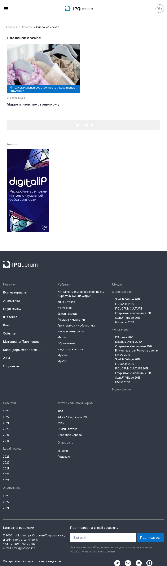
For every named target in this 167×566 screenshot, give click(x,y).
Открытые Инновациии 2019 (133, 346)
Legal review (12, 309)
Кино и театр (66, 301)
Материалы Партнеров (21, 341)
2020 (6, 429)
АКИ (6, 358)
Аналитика (11, 300)
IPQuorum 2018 (124, 322)
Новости (26, 27)
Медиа (62, 337)
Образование (67, 343)
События (9, 333)
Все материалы (15, 292)
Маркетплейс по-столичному (33, 104)
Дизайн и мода (67, 313)
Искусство (65, 307)
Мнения (63, 450)
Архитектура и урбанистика (76, 325)
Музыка (63, 355)
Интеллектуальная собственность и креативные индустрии (81, 294)
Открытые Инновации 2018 (133, 313)
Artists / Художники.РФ (72, 417)
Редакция (64, 456)
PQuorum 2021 (124, 337)
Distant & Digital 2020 (128, 341)
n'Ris (61, 423)
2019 (6, 434)
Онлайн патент (67, 429)
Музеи (62, 361)
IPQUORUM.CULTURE (128, 308)
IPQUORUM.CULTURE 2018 (132, 368)
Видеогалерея (122, 291)
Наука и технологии (71, 331)
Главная (11, 27)
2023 (6, 411)
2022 (6, 417)
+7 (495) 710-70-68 (22, 543)
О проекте (11, 366)
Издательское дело (71, 349)
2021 (6, 423)
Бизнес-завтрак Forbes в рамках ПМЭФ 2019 (136, 352)
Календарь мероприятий (22, 350)
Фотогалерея (121, 329)
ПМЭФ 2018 (122, 382)
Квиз (7, 325)
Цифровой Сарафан (70, 434)
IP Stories (10, 317)
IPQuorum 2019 (124, 304)
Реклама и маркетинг (72, 319)
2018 (6, 440)
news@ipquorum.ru (24, 548)
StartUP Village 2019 (128, 299)
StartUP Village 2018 (128, 317)
